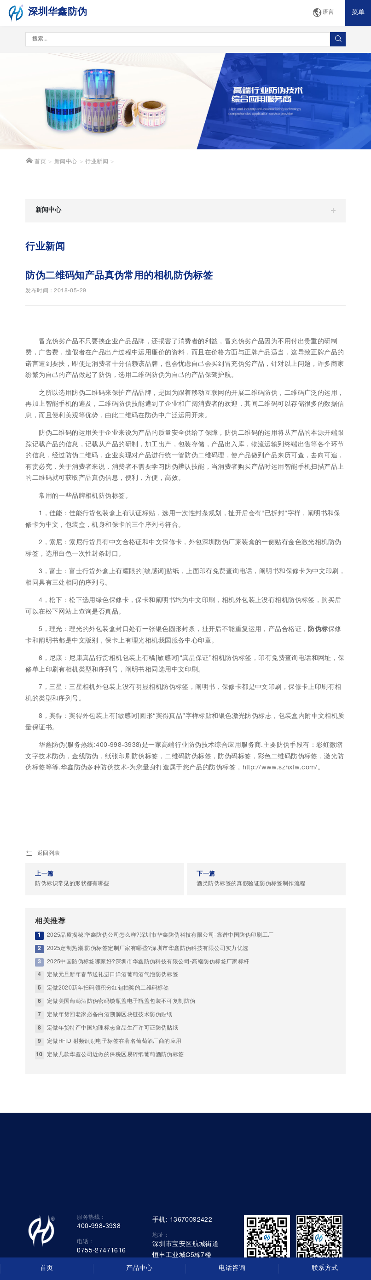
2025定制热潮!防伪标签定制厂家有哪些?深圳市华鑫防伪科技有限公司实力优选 (148, 949)
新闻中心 (65, 162)
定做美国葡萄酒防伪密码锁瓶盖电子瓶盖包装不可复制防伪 (121, 1002)
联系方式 (325, 1268)
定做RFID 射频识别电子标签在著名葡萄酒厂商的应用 (114, 1042)
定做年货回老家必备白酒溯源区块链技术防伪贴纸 (110, 1015)
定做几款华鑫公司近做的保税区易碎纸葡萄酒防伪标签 (115, 1055)
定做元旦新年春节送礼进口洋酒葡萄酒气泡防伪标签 (113, 975)
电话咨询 (232, 1268)
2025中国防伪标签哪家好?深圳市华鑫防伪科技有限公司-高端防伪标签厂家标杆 (148, 962)
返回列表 (42, 854)
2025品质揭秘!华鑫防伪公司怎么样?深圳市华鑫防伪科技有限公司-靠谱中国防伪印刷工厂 (160, 936)
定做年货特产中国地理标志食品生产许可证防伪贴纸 (113, 1028)
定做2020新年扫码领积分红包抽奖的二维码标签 (108, 988)
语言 (323, 13)
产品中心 (139, 1268)
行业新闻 (96, 162)
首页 (35, 161)
